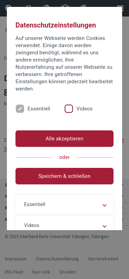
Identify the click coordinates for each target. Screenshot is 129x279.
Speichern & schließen (64, 176)
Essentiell (39, 109)
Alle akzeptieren (65, 139)
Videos (84, 109)
